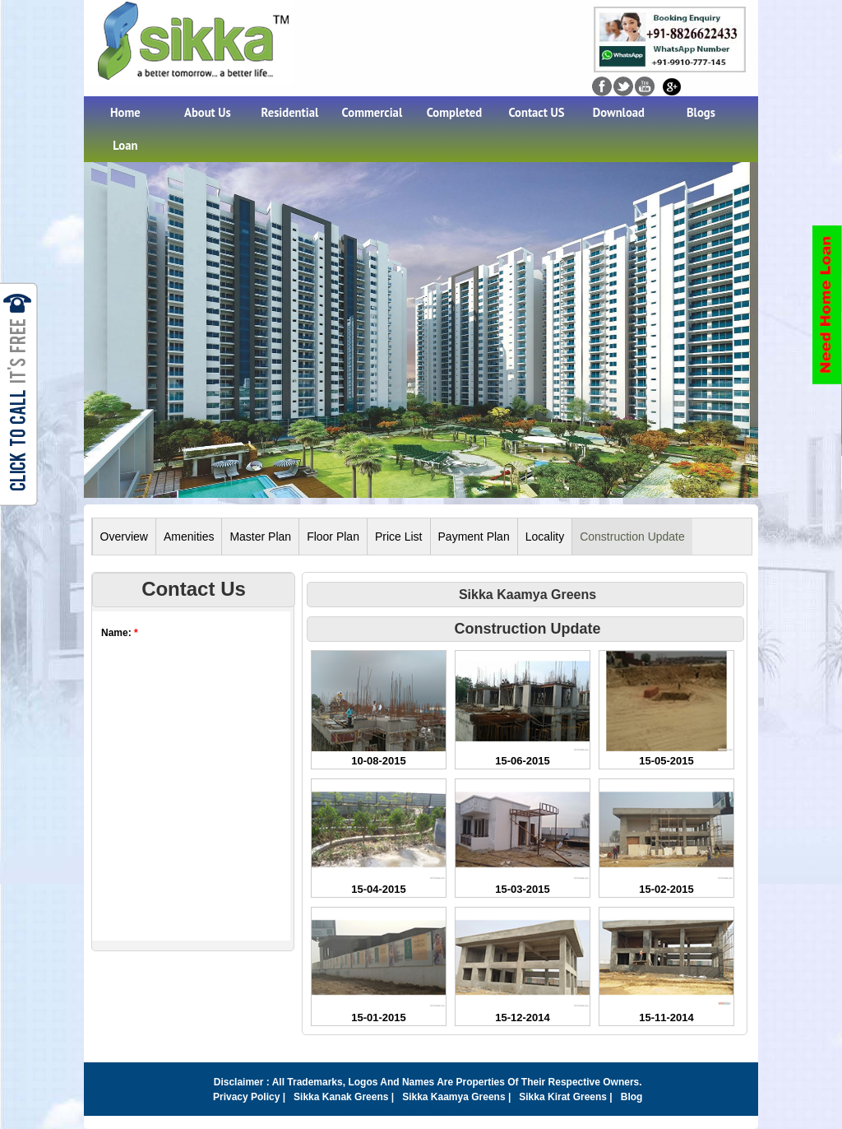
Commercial (372, 112)
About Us (207, 112)
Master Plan (260, 536)
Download (619, 112)
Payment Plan (474, 536)
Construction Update (632, 536)
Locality (544, 536)
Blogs (701, 112)
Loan (125, 145)
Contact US (536, 112)
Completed (454, 112)
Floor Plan (333, 536)
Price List (399, 536)
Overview (124, 536)
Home (125, 112)
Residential (290, 112)
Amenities (189, 536)
